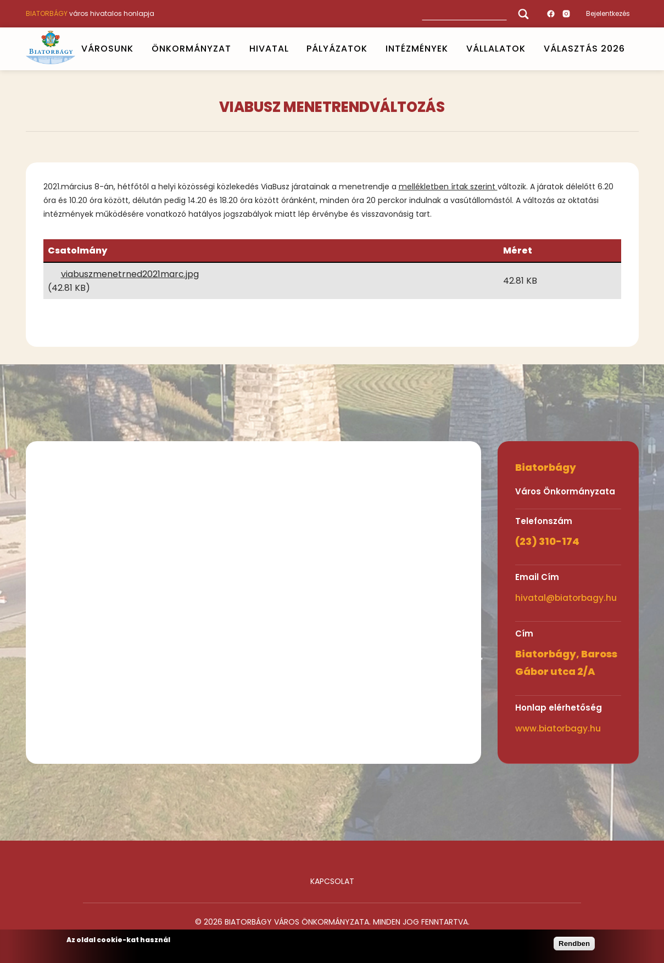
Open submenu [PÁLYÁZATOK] (372, 49)
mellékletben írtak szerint (448, 186)
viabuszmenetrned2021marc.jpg (130, 274)
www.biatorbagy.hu (558, 728)
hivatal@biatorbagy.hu (566, 598)
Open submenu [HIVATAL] (293, 49)
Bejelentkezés (608, 13)
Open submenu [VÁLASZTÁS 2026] (629, 49)
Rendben (574, 943)
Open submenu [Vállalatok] (530, 49)
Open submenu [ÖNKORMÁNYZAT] (235, 49)
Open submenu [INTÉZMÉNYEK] (453, 49)
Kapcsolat (332, 881)
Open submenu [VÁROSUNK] (138, 49)
